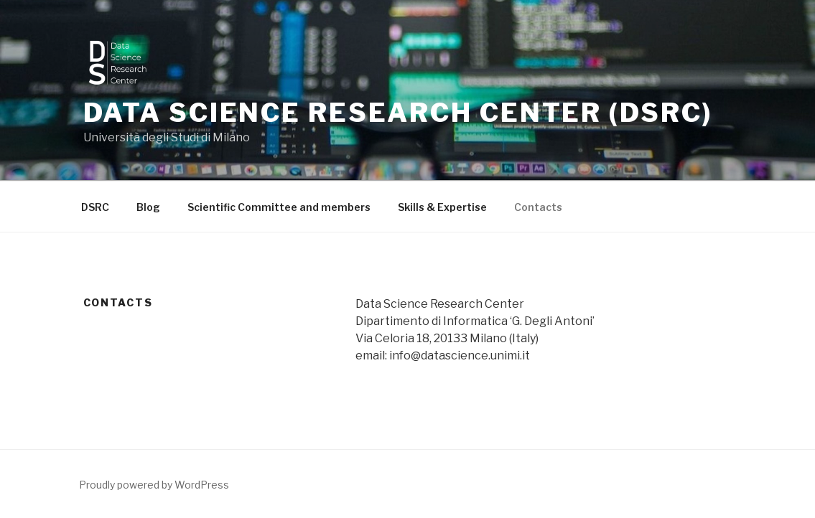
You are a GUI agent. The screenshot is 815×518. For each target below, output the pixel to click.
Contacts (538, 207)
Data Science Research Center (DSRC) (398, 112)
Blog (148, 207)
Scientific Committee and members (279, 207)
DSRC (95, 207)
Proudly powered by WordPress (154, 485)
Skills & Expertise (442, 207)
